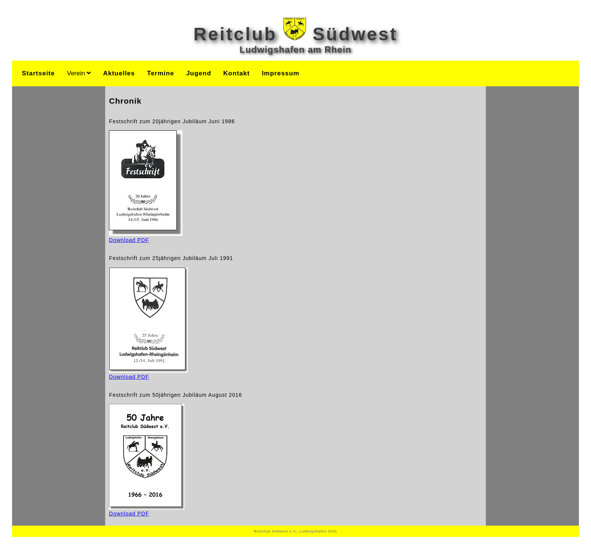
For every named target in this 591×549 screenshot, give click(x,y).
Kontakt (236, 73)
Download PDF (145, 237)
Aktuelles (119, 73)
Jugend (198, 73)
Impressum (281, 73)
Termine (160, 73)
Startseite (38, 73)
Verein (79, 73)
